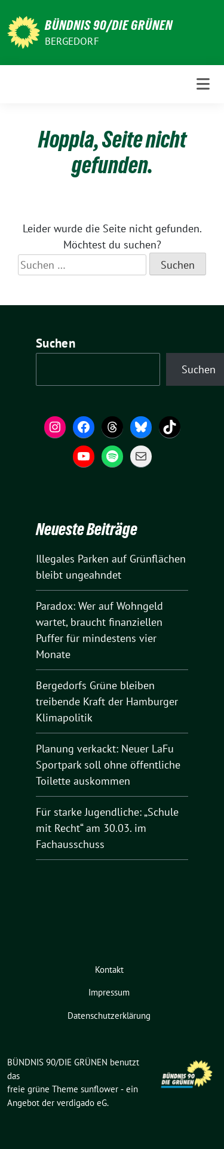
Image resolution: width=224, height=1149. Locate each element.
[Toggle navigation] (203, 84)
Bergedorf (72, 41)
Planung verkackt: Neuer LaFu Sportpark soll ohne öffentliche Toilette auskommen (108, 765)
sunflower (99, 1089)
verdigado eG (82, 1102)
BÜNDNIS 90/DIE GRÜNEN (109, 25)
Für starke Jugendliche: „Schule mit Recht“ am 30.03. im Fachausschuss (107, 828)
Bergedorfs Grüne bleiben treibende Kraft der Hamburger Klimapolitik (107, 701)
